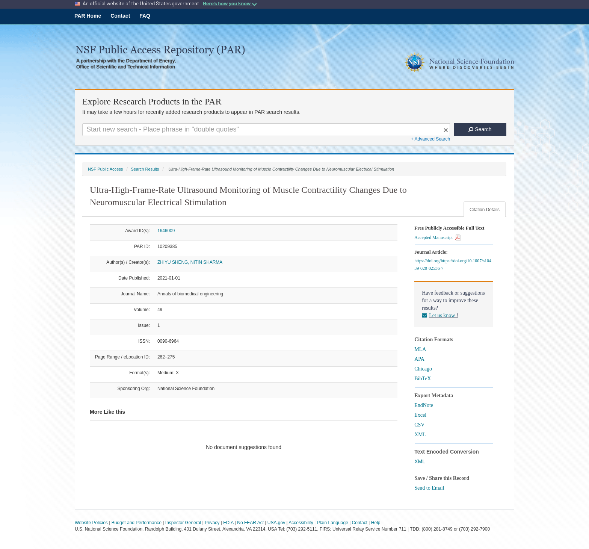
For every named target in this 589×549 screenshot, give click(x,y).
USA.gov (276, 522)
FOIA (228, 522)
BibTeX (422, 378)
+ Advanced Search (430, 139)
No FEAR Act (250, 522)
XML (420, 434)
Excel (420, 415)
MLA (420, 349)
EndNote (423, 405)
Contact (120, 16)
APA (419, 359)
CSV (419, 425)
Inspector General (183, 522)
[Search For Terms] (266, 129)
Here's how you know (230, 3)
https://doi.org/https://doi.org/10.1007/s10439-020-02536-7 (452, 264)
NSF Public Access (105, 169)
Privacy (212, 522)
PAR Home (87, 16)
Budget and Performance (137, 522)
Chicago (423, 369)
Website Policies (91, 522)
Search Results (145, 169)
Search (479, 129)
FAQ (144, 16)
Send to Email (429, 488)
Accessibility (300, 522)
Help (376, 522)
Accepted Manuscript (437, 237)
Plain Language (332, 522)
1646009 (166, 230)
